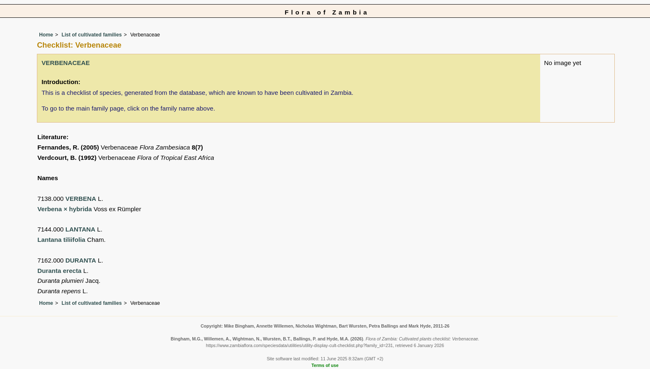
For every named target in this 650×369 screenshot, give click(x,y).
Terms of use (324, 365)
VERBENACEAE (65, 62)
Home (46, 35)
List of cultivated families (91, 35)
